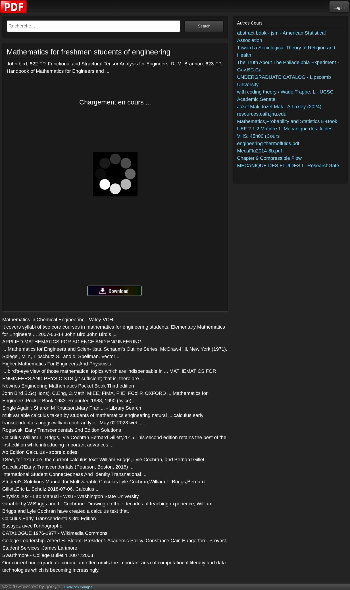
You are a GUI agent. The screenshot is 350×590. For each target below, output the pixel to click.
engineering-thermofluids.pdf (268, 143)
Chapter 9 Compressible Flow (269, 158)
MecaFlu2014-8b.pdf (259, 151)
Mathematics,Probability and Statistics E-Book (287, 121)
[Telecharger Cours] (13, 12)
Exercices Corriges (78, 587)
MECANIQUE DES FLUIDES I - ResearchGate (288, 165)
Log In (339, 7)
